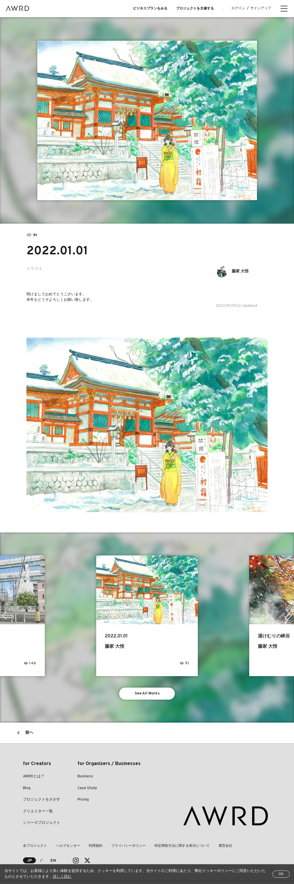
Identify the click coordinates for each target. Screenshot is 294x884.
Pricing (83, 800)
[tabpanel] (147, 120)
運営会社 (224, 846)
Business (85, 777)
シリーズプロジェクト (41, 823)
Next (289, 615)
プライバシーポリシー (128, 846)
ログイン (238, 8)
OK (281, 874)
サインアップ (260, 8)
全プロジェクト (35, 846)
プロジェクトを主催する (195, 8)
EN (53, 860)
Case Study (87, 788)
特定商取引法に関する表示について (181, 846)
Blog (26, 788)
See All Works (147, 693)
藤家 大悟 (240, 271)
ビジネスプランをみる (150, 8)
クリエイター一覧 (38, 811)
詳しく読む (62, 877)
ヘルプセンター (68, 846)
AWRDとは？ (34, 777)
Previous (4, 615)
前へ (29, 733)
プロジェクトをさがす (41, 800)
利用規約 (95, 846)
